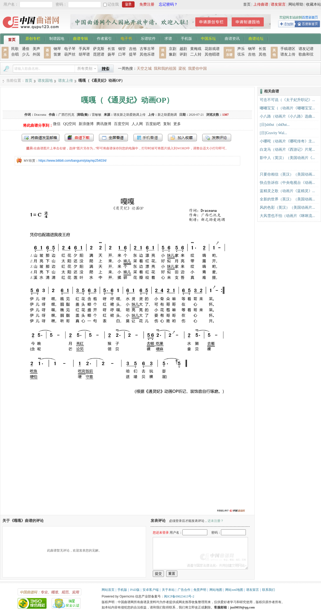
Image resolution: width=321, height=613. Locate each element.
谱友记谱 (306, 49)
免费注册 (146, 4)
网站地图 (215, 590)
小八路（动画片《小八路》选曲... (287, 116)
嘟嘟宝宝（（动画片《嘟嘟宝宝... (287, 108)
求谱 (168, 38)
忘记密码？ (168, 4)
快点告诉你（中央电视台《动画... (287, 183)
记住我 (113, 4)
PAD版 (135, 590)
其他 (262, 54)
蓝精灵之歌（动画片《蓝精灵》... (287, 191)
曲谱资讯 (232, 38)
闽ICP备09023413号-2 (179, 596)
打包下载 (79, 137)
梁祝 (182, 69)
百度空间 (121, 124)
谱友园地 (45, 81)
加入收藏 (182, 137)
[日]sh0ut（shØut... (275, 125)
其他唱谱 (212, 54)
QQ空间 (69, 124)
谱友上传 (287, 54)
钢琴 (57, 49)
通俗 (25, 49)
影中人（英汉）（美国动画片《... (287, 158)
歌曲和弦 (306, 54)
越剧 (183, 49)
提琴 (132, 54)
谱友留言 (278, 4)
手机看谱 (148, 137)
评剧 (183, 54)
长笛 (111, 49)
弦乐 (241, 54)
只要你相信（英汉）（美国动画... (287, 174)
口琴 (122, 54)
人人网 (137, 124)
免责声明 (199, 590)
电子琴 (69, 49)
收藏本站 (313, 4)
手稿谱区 (287, 49)
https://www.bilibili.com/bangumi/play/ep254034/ (73, 160)
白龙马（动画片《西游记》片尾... (287, 150)
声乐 (241, 49)
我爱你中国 (197, 69)
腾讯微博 (103, 124)
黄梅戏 (195, 49)
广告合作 (184, 590)
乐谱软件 (148, 38)
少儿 (25, 54)
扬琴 (111, 54)
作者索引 (104, 38)
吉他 (132, 49)
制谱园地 (56, 38)
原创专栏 (32, 38)
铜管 (122, 49)
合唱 (15, 54)
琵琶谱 (98, 54)
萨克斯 (98, 49)
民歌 (15, 49)
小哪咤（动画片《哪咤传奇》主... (287, 141)
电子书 (126, 38)
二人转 (195, 54)
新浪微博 (86, 124)
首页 (247, 4)
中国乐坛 (208, 38)
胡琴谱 (84, 54)
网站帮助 (295, 4)
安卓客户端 (151, 590)
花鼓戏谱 (212, 49)
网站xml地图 (234, 590)
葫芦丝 (69, 54)
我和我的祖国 (165, 69)
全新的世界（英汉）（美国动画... (287, 199)
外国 (36, 54)
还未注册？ (216, 521)
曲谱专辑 (80, 38)
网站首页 (108, 590)
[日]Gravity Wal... (273, 133)
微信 (56, 124)
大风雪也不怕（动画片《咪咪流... (287, 216)
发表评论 (216, 137)
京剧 (172, 49)
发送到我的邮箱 (40, 137)
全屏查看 (113, 137)
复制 (167, 124)
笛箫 (57, 54)
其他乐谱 (147, 54)
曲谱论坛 (256, 38)
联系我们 (268, 590)
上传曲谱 (260, 4)
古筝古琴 (147, 49)
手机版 (186, 38)
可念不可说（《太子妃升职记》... (287, 100)
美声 (36, 49)
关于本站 (168, 590)
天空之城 (144, 69)
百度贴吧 (153, 124)
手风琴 (84, 49)
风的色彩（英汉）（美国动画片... (287, 207)
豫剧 (172, 54)
